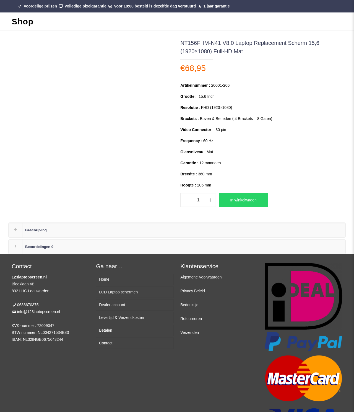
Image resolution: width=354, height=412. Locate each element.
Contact (105, 343)
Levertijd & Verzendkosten (121, 317)
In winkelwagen (243, 200)
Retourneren (191, 318)
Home (104, 279)
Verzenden (189, 332)
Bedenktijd (189, 305)
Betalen (105, 330)
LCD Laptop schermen (118, 292)
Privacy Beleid (192, 291)
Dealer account (112, 305)
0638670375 (28, 305)
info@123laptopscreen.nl (38, 311)
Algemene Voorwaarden (201, 277)
